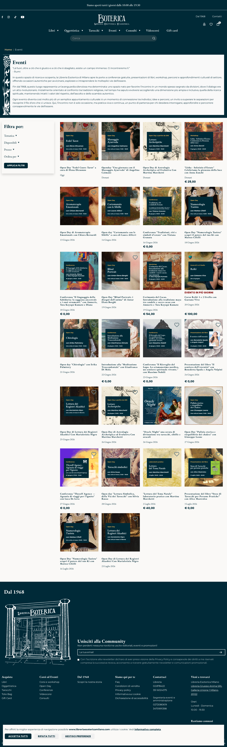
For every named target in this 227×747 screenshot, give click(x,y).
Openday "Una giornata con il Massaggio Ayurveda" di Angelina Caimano (120, 170)
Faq (117, 682)
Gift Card (7, 698)
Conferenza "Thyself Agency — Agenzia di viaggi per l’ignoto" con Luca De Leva (77, 496)
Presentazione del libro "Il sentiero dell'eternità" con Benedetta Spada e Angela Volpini (203, 367)
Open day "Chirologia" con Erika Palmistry (78, 366)
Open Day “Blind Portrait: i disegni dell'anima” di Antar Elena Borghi (118, 300)
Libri (4, 682)
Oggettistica (9, 686)
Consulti (44, 698)
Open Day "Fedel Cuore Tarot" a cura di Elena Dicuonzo (78, 169)
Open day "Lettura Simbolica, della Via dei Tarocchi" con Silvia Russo (120, 496)
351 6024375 (160, 690)
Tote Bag (7, 694)
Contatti (217, 16)
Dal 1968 (200, 16)
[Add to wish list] (93, 128)
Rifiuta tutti (46, 736)
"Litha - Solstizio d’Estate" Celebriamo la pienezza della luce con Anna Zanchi (203, 170)
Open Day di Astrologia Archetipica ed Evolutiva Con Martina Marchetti (159, 170)
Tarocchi (6, 690)
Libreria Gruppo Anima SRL (206, 686)
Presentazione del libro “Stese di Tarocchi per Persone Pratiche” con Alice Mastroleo (203, 496)
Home (8, 49)
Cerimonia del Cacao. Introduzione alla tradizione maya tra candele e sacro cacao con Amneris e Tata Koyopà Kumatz (162, 301)
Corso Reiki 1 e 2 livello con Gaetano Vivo (201, 298)
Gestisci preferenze (78, 736)
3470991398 (160, 708)
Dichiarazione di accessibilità (131, 698)
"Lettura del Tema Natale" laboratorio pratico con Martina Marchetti (161, 496)
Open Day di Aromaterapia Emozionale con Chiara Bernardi (78, 233)
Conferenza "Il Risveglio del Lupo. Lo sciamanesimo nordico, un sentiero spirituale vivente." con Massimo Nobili (161, 368)
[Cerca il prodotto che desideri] (110, 38)
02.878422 (159, 686)
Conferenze (46, 690)
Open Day (45, 686)
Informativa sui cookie (128, 694)
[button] (28, 135)
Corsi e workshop (49, 682)
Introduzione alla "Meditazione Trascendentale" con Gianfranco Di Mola (120, 367)
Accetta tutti (18, 736)
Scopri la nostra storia (89, 682)
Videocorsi (46, 694)
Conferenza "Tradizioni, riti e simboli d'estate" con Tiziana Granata (160, 235)
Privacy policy (123, 690)
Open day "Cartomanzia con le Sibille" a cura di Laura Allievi (119, 233)
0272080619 (160, 704)
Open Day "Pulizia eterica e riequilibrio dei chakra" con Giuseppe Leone (200, 434)
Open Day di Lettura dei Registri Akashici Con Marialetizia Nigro (78, 433)
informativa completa (147, 729)
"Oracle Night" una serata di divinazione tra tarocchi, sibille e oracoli (162, 434)
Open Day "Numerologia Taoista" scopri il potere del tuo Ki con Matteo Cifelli (203, 235)
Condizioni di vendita (127, 686)
